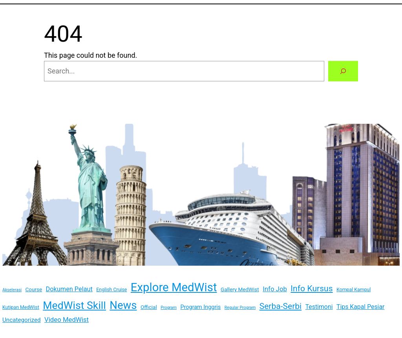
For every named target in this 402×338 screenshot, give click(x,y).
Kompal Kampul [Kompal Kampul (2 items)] (353, 289)
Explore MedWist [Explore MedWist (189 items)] (174, 287)
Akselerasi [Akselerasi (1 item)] (12, 289)
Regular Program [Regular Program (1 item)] (240, 307)
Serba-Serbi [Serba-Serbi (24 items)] (280, 306)
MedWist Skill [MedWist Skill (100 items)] (74, 305)
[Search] (343, 71)
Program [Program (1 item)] (169, 307)
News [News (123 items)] (123, 305)
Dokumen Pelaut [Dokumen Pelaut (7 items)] (69, 289)
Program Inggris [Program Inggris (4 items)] (200, 307)
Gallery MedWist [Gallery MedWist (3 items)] (240, 289)
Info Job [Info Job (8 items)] (275, 289)
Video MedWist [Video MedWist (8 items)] (66, 319)
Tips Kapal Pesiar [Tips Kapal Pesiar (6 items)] (360, 306)
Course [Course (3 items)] (34, 289)
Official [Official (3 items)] (149, 307)
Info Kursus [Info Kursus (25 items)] (312, 288)
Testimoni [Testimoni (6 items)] (319, 306)
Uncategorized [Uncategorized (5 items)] (21, 319)
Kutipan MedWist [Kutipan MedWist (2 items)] (20, 307)
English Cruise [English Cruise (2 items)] (111, 289)
